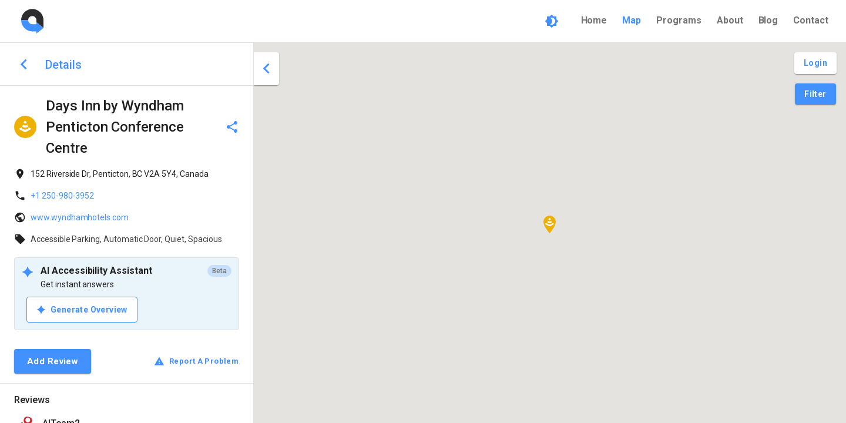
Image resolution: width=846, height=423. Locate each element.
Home (594, 20)
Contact (810, 20)
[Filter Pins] (815, 94)
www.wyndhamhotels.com (80, 217)
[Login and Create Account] (815, 63)
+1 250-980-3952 (62, 195)
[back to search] (24, 64)
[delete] (232, 127)
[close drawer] (266, 68)
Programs (678, 20)
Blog (768, 20)
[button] (549, 224)
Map (631, 20)
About (730, 20)
